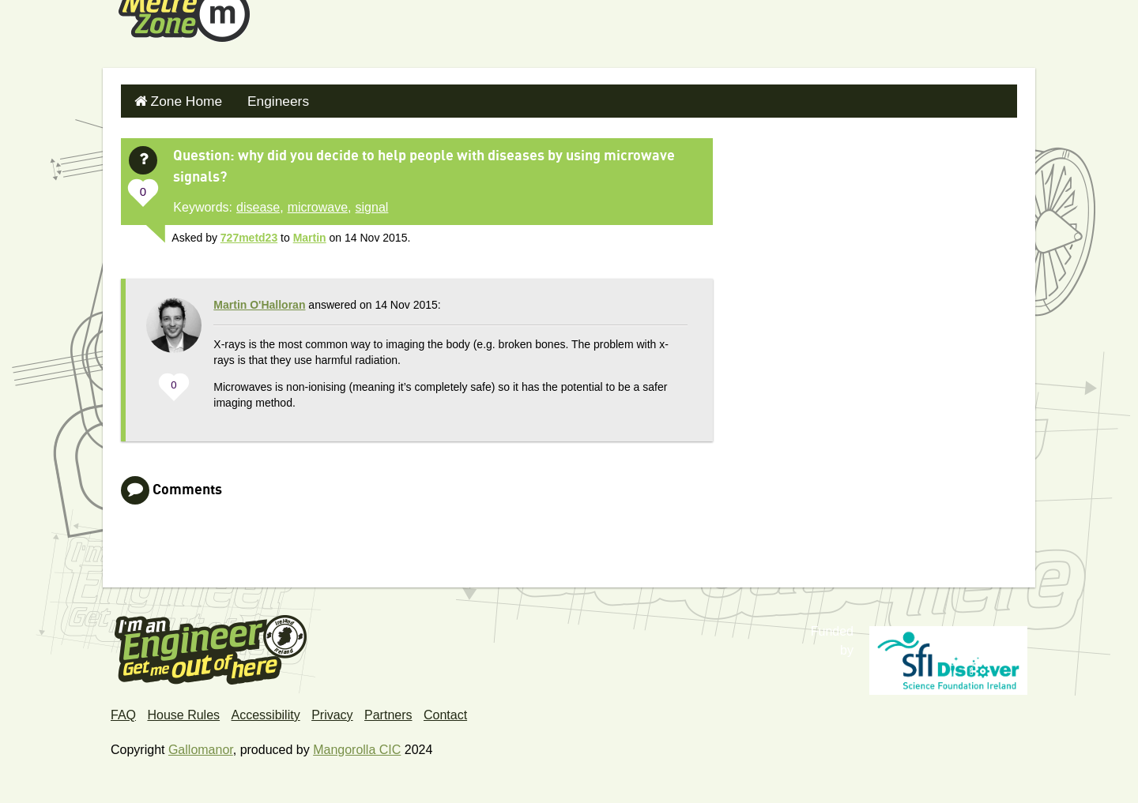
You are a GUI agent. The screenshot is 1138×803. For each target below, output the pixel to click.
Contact (445, 711)
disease (258, 203)
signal (372, 203)
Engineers (267, 99)
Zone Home (182, 99)
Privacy (331, 711)
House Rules (183, 711)
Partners (388, 711)
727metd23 (248, 233)
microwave (318, 203)
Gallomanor (200, 745)
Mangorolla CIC (357, 745)
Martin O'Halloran (259, 301)
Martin (309, 233)
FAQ (123, 711)
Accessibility (266, 711)
